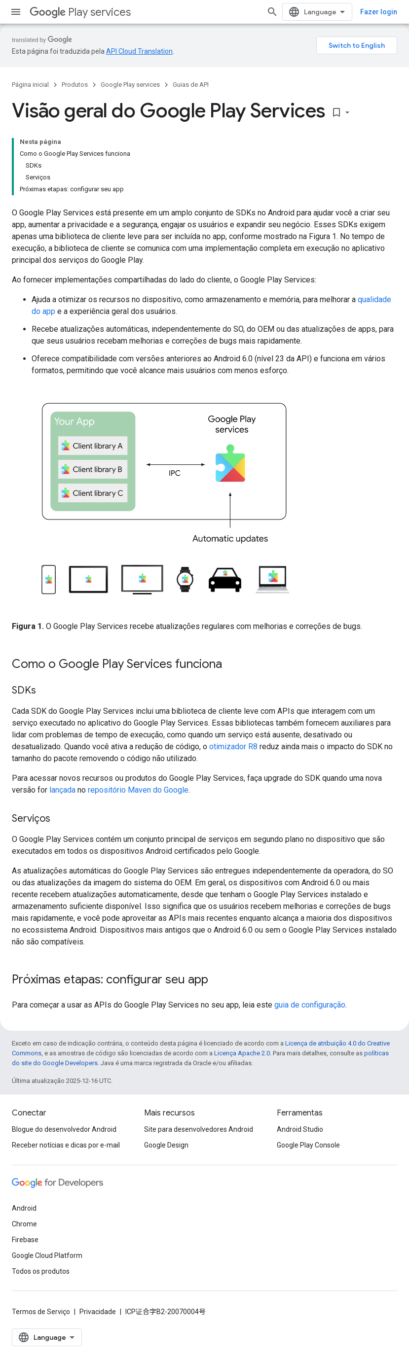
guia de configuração (309, 1005)
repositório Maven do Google (138, 790)
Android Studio (300, 1129)
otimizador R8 (233, 746)
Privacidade (97, 1312)
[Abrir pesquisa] (272, 12)
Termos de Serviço (41, 1312)
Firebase (25, 1240)
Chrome (24, 1224)
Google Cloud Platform (47, 1255)
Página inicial (30, 84)
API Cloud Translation (139, 51)
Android (24, 1208)
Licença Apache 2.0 (242, 1053)
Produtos (75, 84)
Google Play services (130, 84)
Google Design (166, 1145)
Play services (80, 12)
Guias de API (191, 84)
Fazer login (378, 12)
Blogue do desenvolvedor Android (64, 1129)
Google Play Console (308, 1145)
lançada (62, 790)
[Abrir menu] (16, 12)
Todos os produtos (41, 1271)
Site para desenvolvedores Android (198, 1129)
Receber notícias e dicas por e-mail (66, 1145)
